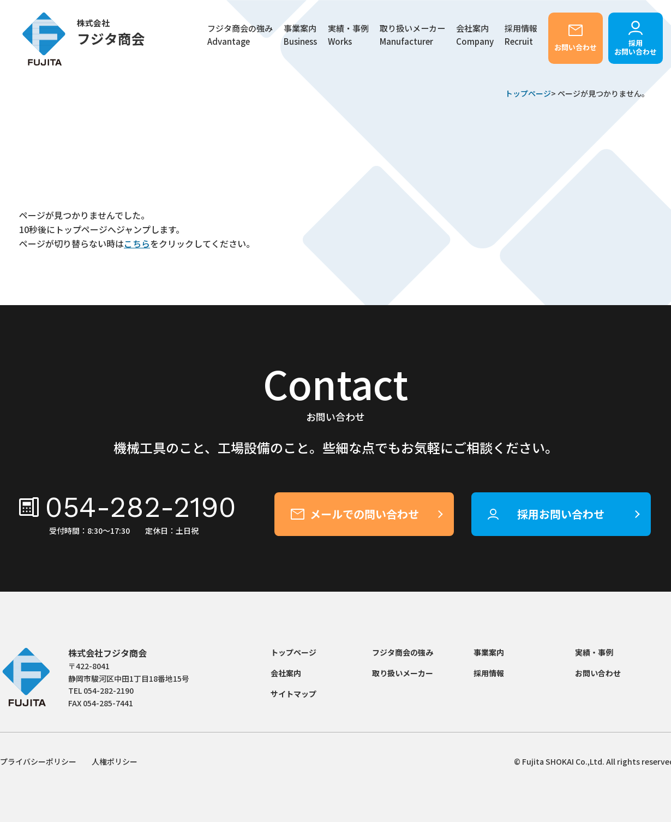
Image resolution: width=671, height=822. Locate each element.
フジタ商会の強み (240, 35)
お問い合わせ (575, 47)
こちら (137, 243)
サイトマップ (293, 693)
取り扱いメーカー (412, 35)
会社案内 (475, 35)
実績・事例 (348, 35)
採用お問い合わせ (635, 47)
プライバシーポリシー (38, 761)
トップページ (528, 93)
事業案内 (489, 652)
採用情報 (489, 673)
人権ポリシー (114, 761)
